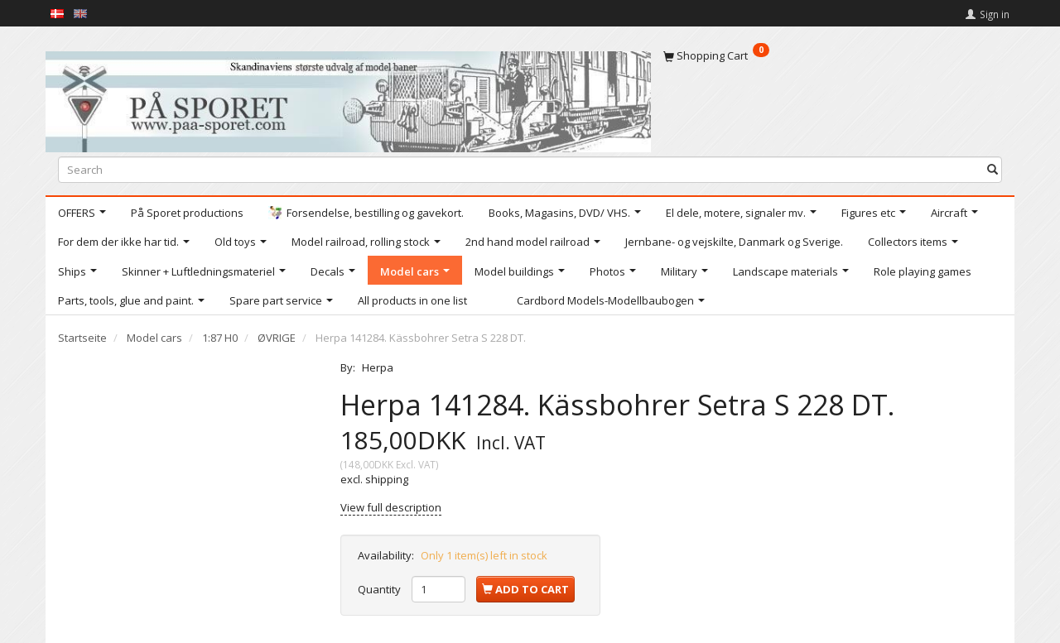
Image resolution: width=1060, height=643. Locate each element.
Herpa (377, 367)
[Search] (992, 169)
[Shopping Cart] (832, 55)
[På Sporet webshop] (348, 98)
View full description (390, 507)
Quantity (380, 589)
